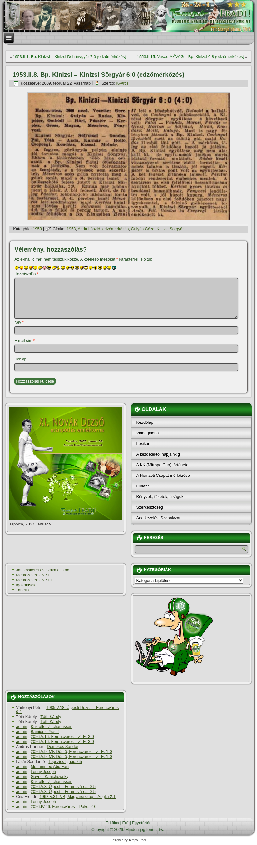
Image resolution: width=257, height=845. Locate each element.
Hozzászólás (26, 274)
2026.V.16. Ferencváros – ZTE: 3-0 (62, 736)
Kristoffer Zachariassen (51, 726)
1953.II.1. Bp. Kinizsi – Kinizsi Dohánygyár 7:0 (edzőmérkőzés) (69, 56)
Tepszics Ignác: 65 (65, 761)
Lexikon (143, 443)
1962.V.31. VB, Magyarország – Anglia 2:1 (77, 796)
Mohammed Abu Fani (50, 766)
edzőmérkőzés (115, 229)
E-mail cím (24, 341)
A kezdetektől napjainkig (158, 454)
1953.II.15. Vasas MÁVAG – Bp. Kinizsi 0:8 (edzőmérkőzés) (190, 56)
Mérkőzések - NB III (34, 580)
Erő (125, 822)
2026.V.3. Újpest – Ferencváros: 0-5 (63, 786)
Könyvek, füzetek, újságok (160, 496)
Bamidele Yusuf (45, 731)
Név (18, 322)
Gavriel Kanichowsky (49, 776)
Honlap (20, 359)
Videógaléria (147, 433)
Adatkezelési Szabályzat (158, 517)
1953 (37, 229)
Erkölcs (112, 822)
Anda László (89, 229)
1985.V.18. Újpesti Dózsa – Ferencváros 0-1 (67, 709)
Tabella (22, 590)
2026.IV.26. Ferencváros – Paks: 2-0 (63, 806)
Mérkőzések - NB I (32, 575)
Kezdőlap (144, 422)
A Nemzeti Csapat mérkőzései (163, 475)
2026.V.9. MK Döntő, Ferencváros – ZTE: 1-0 (71, 751)
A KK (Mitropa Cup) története (162, 464)
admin (21, 726)
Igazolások (25, 585)
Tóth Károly (50, 716)
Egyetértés (141, 822)
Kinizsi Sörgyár (170, 229)
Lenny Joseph (43, 771)
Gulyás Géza (142, 229)
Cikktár (142, 486)
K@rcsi (123, 83)
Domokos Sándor (62, 746)
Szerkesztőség (149, 507)
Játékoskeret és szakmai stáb (42, 570)
